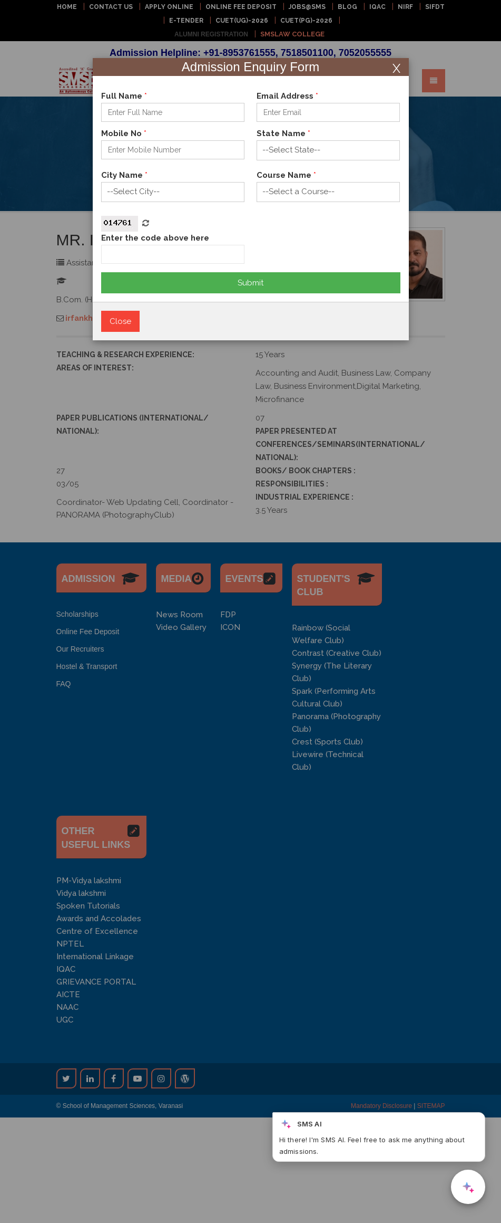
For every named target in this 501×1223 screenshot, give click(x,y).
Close (120, 321)
